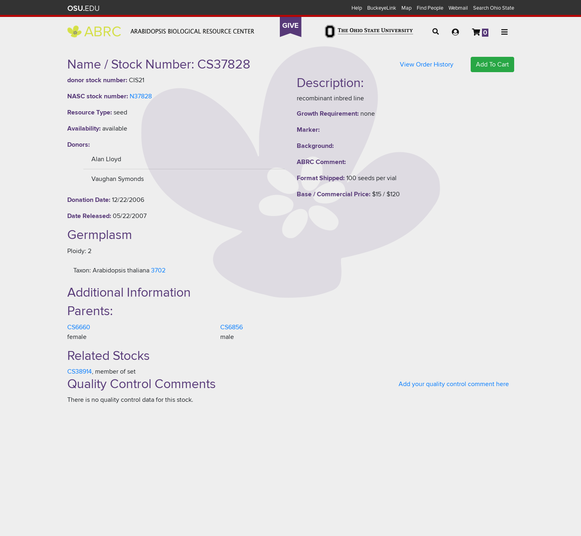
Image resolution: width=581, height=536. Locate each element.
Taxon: (82, 270)
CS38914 (79, 372)
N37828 (141, 96)
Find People (430, 8)
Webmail (458, 8)
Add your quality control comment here (454, 384)
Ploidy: (76, 251)
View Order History (426, 64)
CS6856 (231, 327)
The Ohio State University (83, 8)
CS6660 (78, 327)
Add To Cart (492, 64)
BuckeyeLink (381, 8)
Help (356, 8)
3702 (158, 270)
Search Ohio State (493, 8)
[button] (435, 32)
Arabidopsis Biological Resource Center (160, 31)
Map (406, 8)
